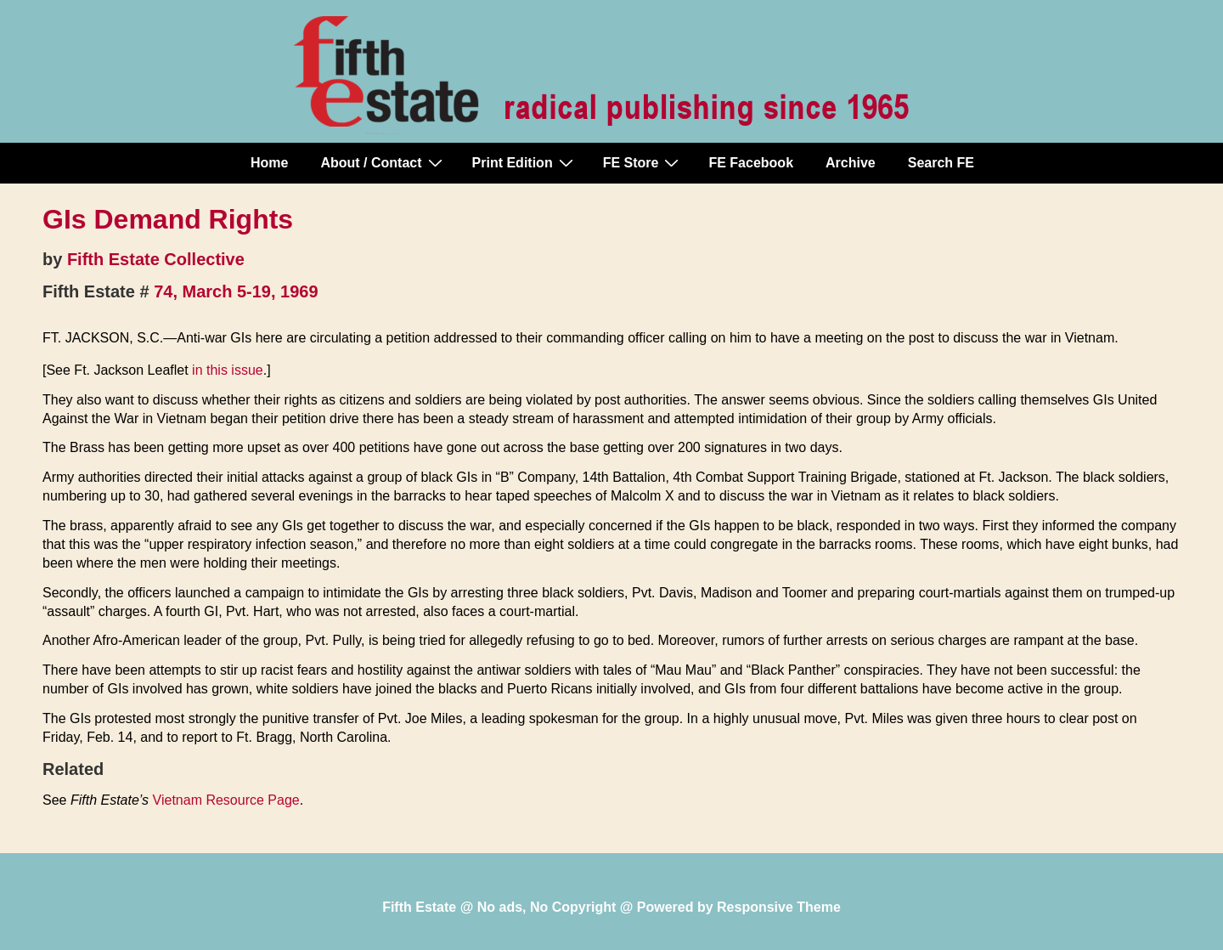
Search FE (941, 163)
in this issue (227, 370)
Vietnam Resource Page (226, 800)
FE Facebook (750, 163)
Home (269, 163)
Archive (851, 163)
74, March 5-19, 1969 (236, 291)
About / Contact (383, 162)
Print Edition (525, 162)
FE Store (643, 162)
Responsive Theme (779, 907)
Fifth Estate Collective (156, 259)
